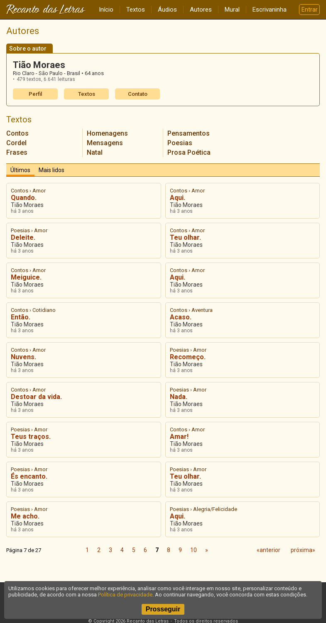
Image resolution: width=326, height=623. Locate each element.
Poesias (179, 143)
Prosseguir (163, 609)
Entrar (309, 9)
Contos (17, 133)
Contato (137, 94)
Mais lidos (51, 170)
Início (106, 9)
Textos (135, 9)
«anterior (268, 550)
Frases (16, 152)
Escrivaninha (269, 9)
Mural (232, 9)
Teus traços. (31, 436)
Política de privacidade (125, 594)
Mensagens (105, 143)
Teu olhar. (185, 237)
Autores (201, 9)
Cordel (16, 143)
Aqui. (177, 198)
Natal (95, 152)
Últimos (20, 170)
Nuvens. (23, 357)
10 (193, 550)
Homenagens (107, 133)
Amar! (179, 436)
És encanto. (29, 476)
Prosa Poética (189, 152)
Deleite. (23, 237)
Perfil (35, 94)
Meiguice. (26, 277)
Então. (20, 317)
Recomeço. (188, 357)
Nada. (178, 397)
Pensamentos (188, 133)
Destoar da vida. (36, 397)
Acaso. (180, 317)
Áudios (167, 9)
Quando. (24, 198)
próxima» (303, 550)
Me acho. (25, 516)
